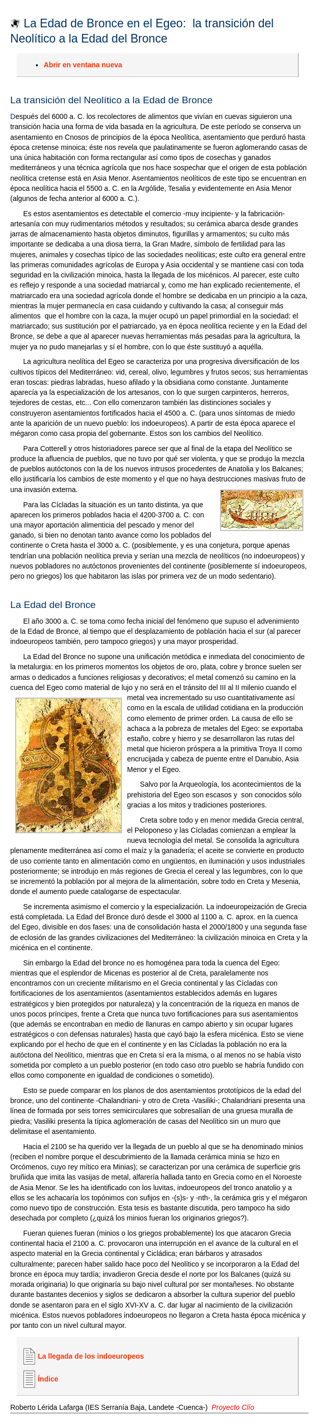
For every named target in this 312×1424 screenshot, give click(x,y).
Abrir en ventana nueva (82, 65)
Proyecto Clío (232, 1407)
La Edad (28, 604)
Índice (48, 1379)
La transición (37, 100)
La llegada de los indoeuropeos (91, 1356)
